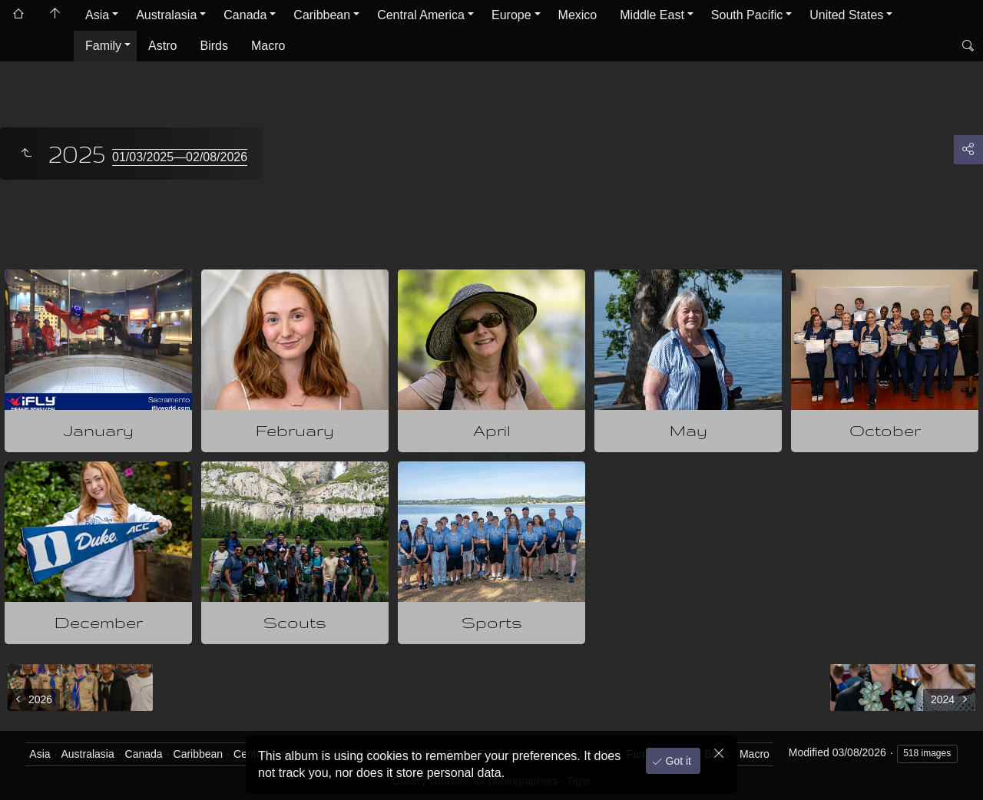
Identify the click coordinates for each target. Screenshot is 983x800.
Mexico (577, 14)
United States (846, 14)
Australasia (166, 14)
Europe (511, 14)
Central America (421, 14)
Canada (244, 14)
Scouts (294, 622)
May (688, 430)
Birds (213, 45)
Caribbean (321, 14)
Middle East (652, 14)
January (99, 430)
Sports (492, 622)
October (885, 430)
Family (103, 45)
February (295, 430)
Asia (97, 14)
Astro (162, 45)
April (492, 430)
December (99, 622)
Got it (677, 761)
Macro (268, 45)
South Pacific (747, 14)
